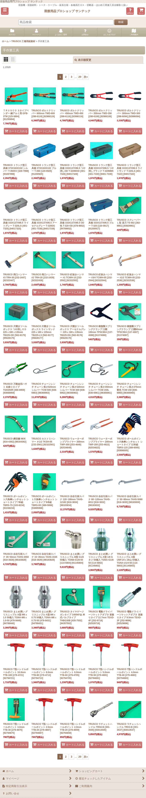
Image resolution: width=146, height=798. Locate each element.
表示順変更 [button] (83, 59)
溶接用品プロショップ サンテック (67, 11)
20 (79, 76)
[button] (5, 11)
